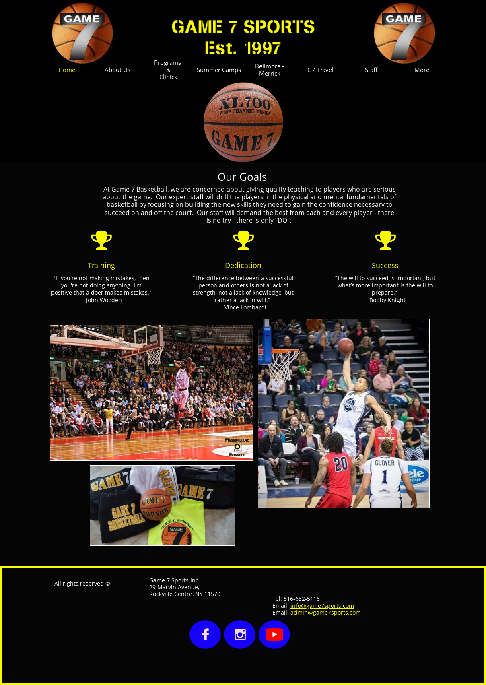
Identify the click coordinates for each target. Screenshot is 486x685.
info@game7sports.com (322, 605)
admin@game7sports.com (325, 612)
